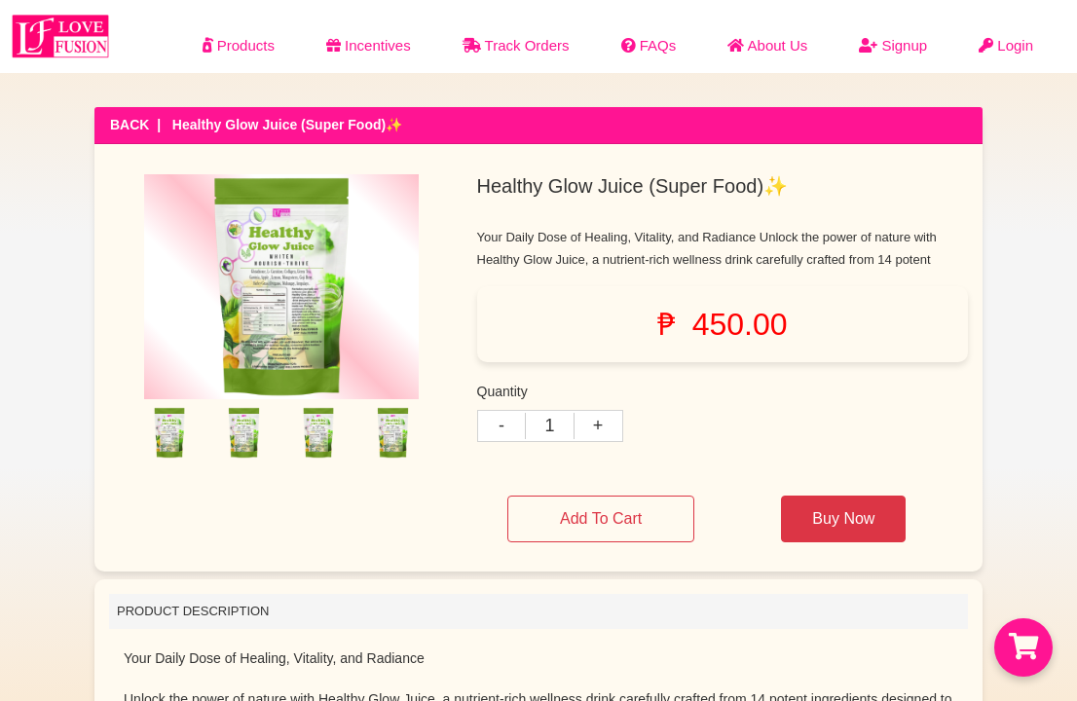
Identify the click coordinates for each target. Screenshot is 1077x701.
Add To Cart (601, 518)
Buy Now (843, 518)
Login (1006, 45)
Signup (893, 45)
